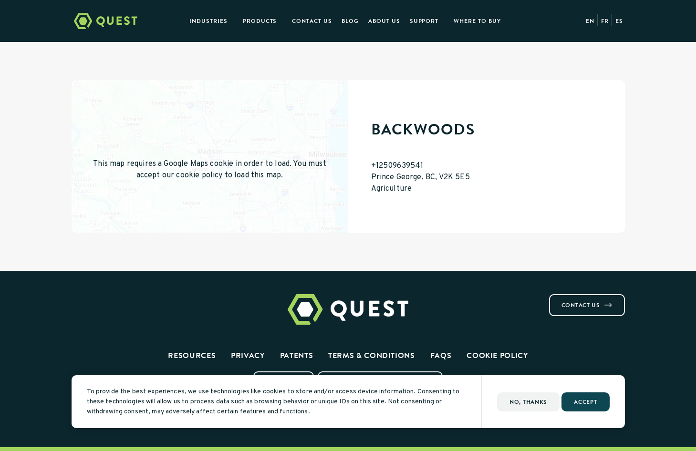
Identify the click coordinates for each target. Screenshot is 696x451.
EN (590, 21)
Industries (208, 21)
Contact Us (312, 21)
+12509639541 (397, 166)
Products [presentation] (260, 21)
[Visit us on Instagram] (87, 298)
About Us (384, 21)
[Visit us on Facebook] (75, 298)
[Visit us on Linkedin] (98, 298)
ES (619, 21)
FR (605, 21)
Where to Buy (477, 21)
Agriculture (391, 189)
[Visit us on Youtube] (110, 298)
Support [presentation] (424, 21)
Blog (350, 21)
